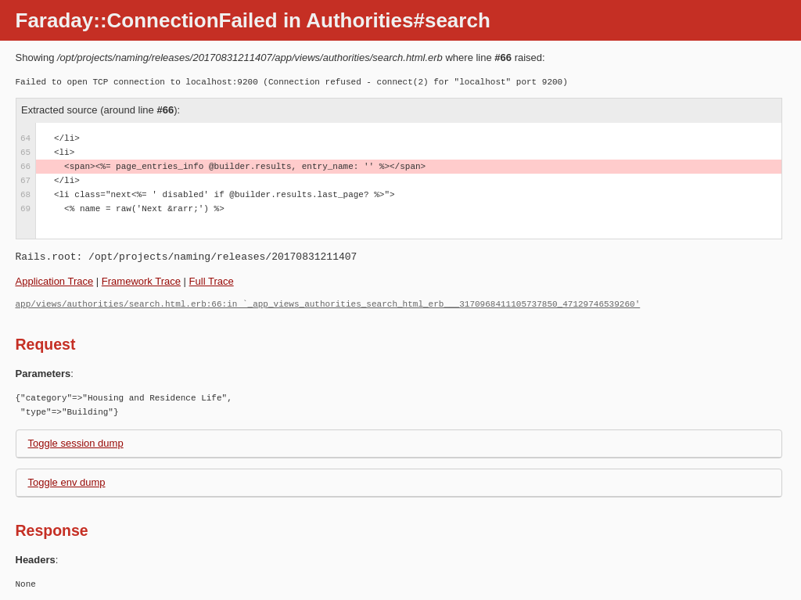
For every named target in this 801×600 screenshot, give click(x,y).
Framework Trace (141, 281)
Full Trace (211, 281)
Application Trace (55, 281)
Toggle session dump (76, 443)
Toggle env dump (67, 482)
